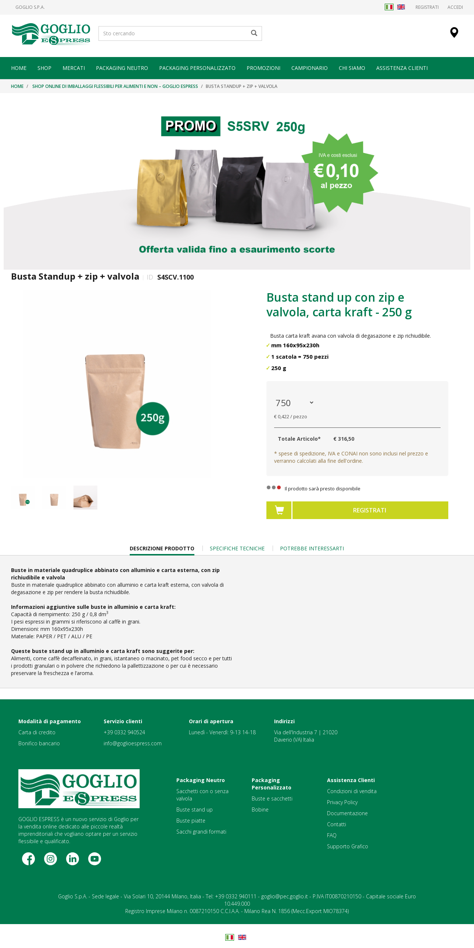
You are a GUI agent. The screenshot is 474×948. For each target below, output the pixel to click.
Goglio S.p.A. (30, 7)
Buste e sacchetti (272, 798)
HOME (18, 67)
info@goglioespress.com (133, 743)
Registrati (427, 7)
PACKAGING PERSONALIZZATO (197, 67)
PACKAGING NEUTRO (122, 67)
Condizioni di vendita (352, 791)
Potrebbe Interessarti (312, 548)
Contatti (336, 824)
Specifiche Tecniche (237, 548)
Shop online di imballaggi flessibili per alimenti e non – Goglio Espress (115, 86)
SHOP (44, 67)
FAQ (332, 835)
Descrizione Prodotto (162, 550)
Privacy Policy (342, 802)
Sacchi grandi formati (201, 831)
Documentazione (347, 813)
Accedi (455, 7)
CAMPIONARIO (309, 67)
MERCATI (73, 67)
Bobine (260, 809)
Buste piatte (190, 820)
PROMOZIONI (263, 67)
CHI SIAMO (352, 67)
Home (17, 86)
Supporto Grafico (347, 846)
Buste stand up (194, 809)
